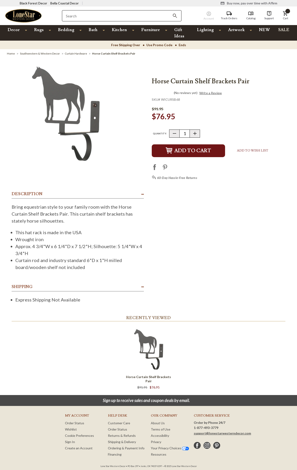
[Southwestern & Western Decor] (40, 53)
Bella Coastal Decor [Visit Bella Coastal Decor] (64, 3)
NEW (264, 29)
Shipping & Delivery (122, 442)
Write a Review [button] (210, 93)
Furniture (150, 29)
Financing (115, 454)
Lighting (205, 29)
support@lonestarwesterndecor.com (222, 433)
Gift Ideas (179, 33)
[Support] (269, 15)
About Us (158, 423)
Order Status (74, 423)
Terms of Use (160, 429)
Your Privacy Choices (170, 448)
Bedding (66, 29)
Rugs (39, 29)
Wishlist (71, 429)
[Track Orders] (229, 15)
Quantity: (160, 133)
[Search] (175, 15)
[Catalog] (250, 15)
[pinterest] (216, 445)
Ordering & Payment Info (126, 448)
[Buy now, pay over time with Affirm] (248, 3)
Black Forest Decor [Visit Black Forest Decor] (33, 3)
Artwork (236, 29)
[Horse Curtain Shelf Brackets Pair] (113, 53)
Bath (93, 29)
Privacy (156, 442)
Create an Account (79, 448)
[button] (285, 15)
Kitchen (119, 29)
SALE (283, 29)
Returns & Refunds (122, 436)
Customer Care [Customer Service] (119, 423)
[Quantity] (185, 134)
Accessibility (160, 436)
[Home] (11, 53)
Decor (14, 29)
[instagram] (206, 445)
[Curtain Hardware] (76, 53)
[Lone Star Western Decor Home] (23, 15)
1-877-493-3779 (206, 428)
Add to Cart (188, 150)
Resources (158, 454)
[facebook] (197, 445)
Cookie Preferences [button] (79, 436)
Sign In (70, 442)
